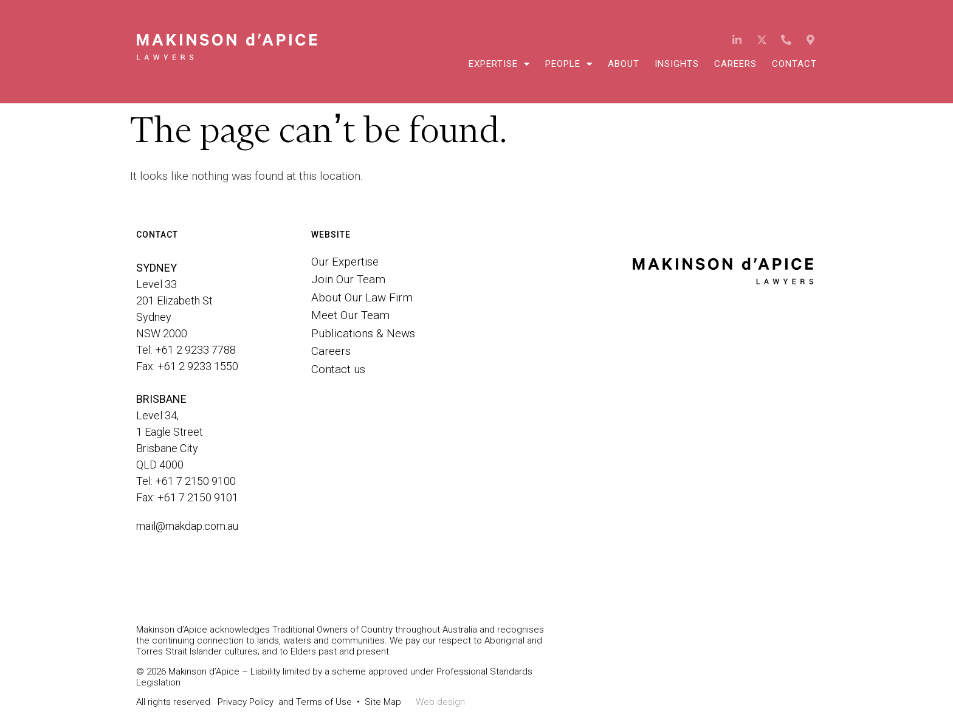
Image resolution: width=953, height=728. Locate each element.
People (569, 64)
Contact (794, 63)
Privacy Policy (246, 701)
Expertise (499, 64)
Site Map (383, 701)
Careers (735, 63)
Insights (677, 63)
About (623, 63)
